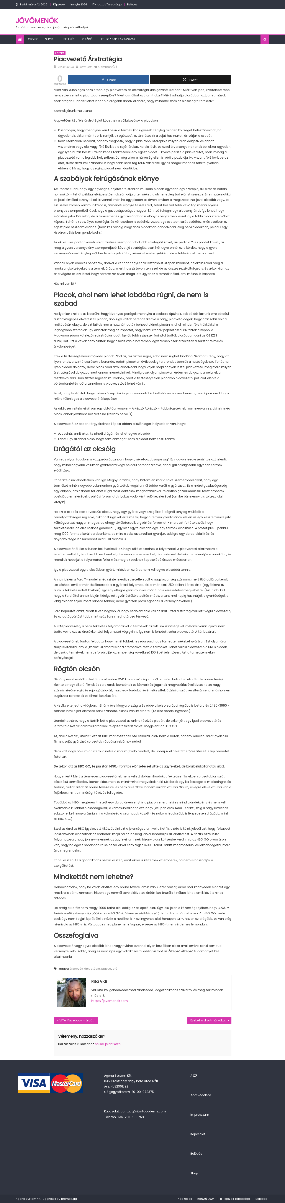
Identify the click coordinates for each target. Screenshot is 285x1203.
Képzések (59, 4)
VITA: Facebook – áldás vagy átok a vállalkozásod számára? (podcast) (78, 1020)
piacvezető (109, 969)
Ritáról (88, 39)
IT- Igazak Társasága (107, 4)
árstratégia (92, 969)
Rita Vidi (85, 67)
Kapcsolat (197, 1134)
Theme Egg (69, 1199)
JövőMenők (37, 21)
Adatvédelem (200, 1095)
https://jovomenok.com (109, 1001)
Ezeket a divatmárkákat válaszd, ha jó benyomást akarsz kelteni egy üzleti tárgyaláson (210, 1020)
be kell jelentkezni (108, 1044)
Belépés (132, 4)
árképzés (76, 969)
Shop (49, 39)
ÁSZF (193, 1075)
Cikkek (33, 39)
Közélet (59, 53)
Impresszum (199, 1114)
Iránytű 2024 (78, 4)
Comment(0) (107, 67)
